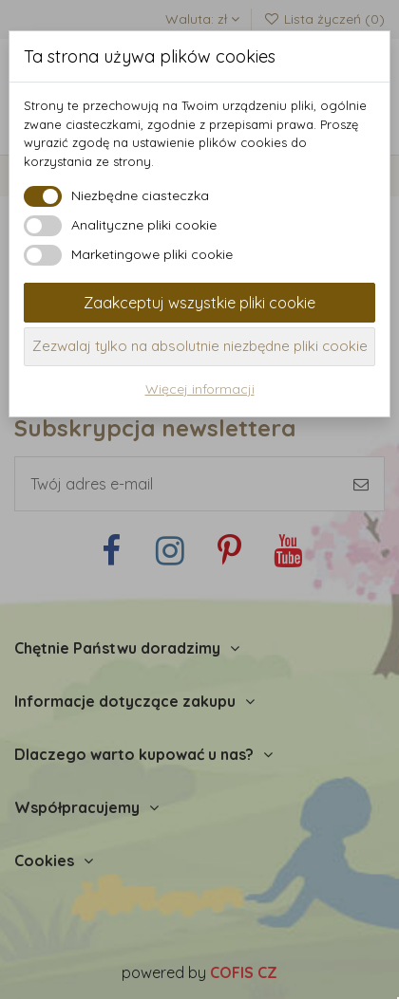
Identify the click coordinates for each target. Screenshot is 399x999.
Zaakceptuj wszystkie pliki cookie (199, 302)
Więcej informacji (200, 389)
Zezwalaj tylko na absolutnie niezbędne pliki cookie (200, 346)
